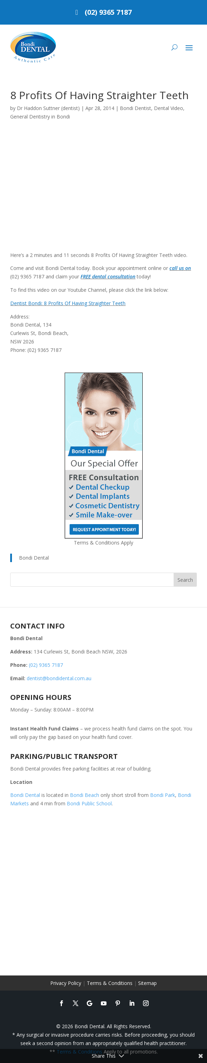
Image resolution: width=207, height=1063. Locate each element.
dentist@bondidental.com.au (59, 678)
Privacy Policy (65, 983)
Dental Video (168, 108)
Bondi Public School (89, 803)
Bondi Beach (84, 795)
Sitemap (147, 983)
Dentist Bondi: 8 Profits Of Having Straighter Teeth (67, 303)
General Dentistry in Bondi (40, 116)
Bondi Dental (34, 557)
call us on (180, 268)
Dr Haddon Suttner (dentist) (48, 108)
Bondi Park (162, 795)
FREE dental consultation (107, 276)
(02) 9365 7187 (108, 12)
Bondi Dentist (135, 108)
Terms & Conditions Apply (103, 542)
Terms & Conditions (109, 983)
